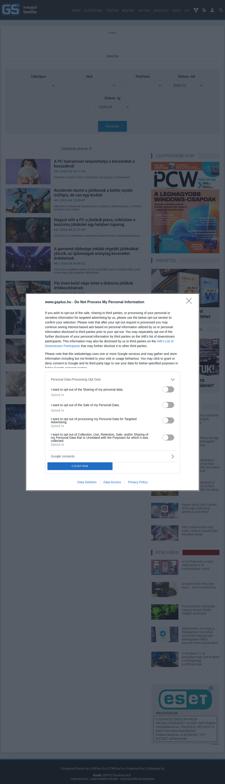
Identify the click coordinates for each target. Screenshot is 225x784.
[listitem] (112, 379)
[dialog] (112, 392)
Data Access (112, 482)
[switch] (168, 389)
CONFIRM (80, 466)
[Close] (190, 302)
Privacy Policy (138, 482)
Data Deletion (87, 482)
